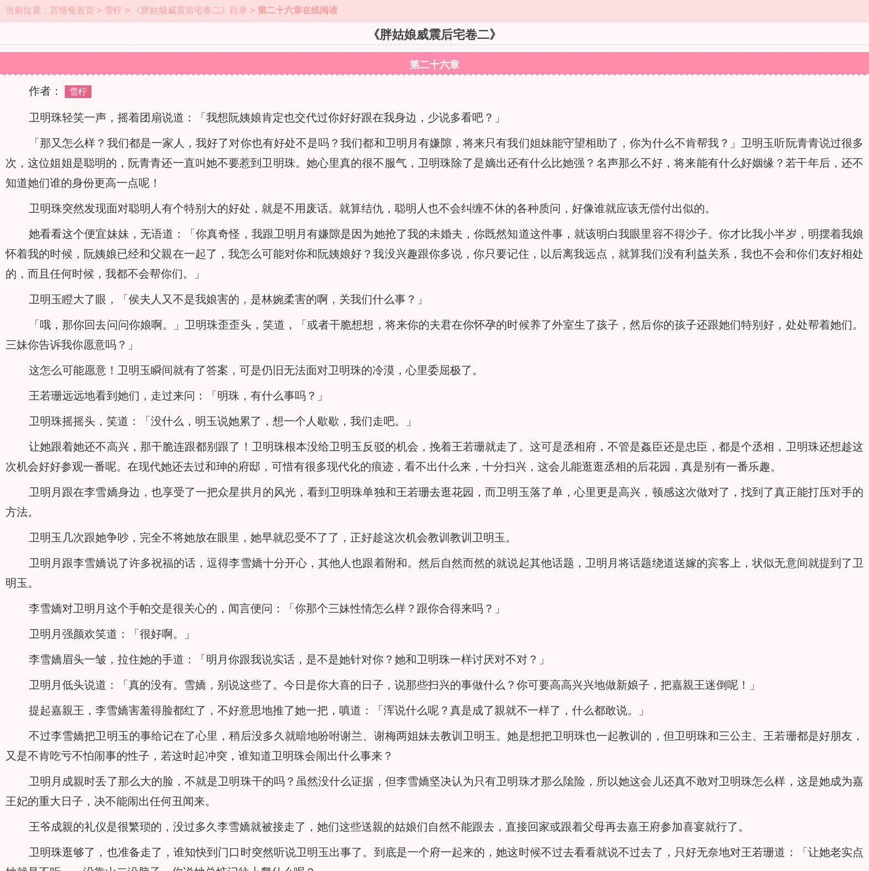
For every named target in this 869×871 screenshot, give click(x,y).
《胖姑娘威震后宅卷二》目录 (189, 10)
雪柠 (113, 10)
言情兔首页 (72, 10)
